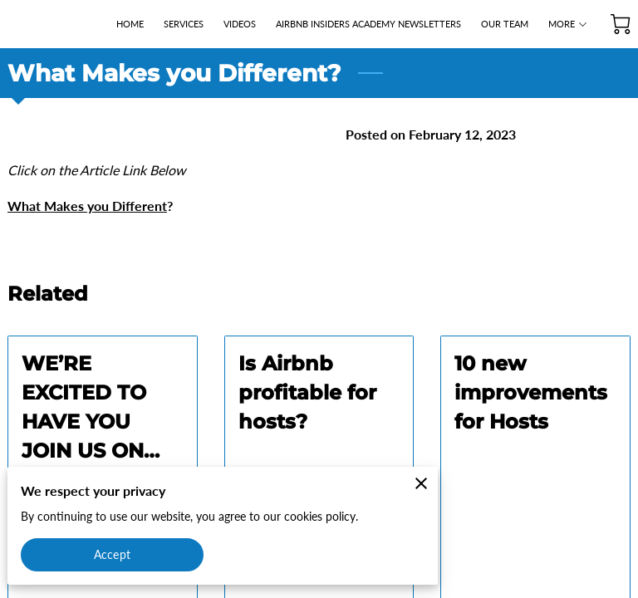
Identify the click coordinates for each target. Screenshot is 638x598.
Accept (112, 554)
